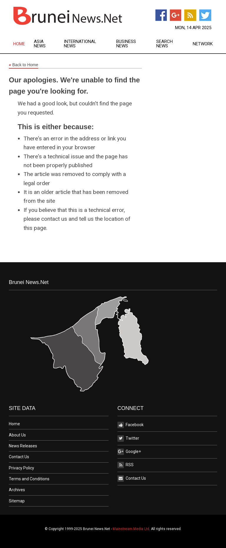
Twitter (128, 438)
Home (19, 44)
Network (203, 44)
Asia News (40, 43)
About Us (17, 435)
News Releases (23, 446)
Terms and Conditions (29, 478)
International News (80, 43)
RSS (125, 465)
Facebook (130, 425)
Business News (126, 43)
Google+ (129, 452)
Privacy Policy (21, 468)
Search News (164, 43)
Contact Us (19, 456)
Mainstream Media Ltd (131, 529)
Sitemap (17, 501)
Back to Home (23, 65)
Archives (17, 489)
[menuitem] (23, 43)
